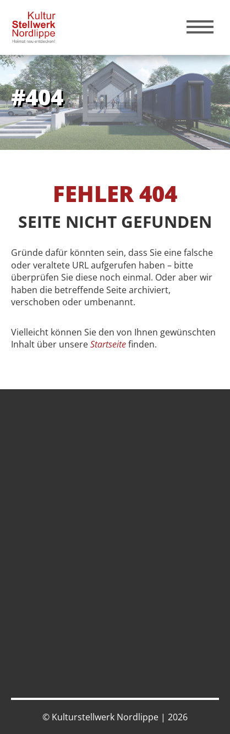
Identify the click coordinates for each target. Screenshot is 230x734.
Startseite (108, 344)
